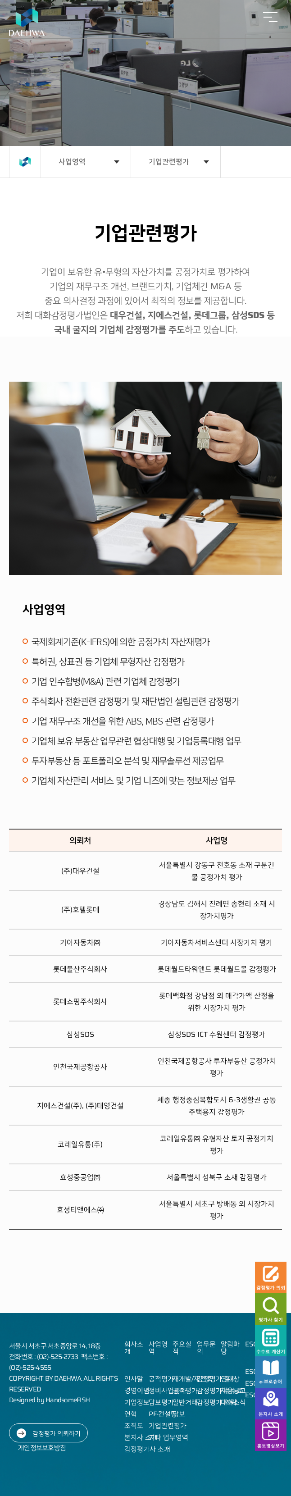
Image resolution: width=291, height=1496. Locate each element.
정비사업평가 (167, 1390)
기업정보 (137, 1402)
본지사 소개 (141, 1437)
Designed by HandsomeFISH (49, 1400)
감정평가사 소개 (147, 1449)
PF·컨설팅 (163, 1414)
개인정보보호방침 (42, 1447)
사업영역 (72, 161)
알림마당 (230, 1348)
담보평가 (161, 1402)
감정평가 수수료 (220, 1390)
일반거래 (185, 1402)
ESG (251, 1344)
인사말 (133, 1378)
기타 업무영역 (168, 1437)
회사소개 (133, 1348)
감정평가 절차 (216, 1378)
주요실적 (182, 1348)
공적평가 (161, 1378)
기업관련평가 (169, 161)
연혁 (130, 1414)
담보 (179, 1414)
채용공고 (233, 1390)
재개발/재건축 (193, 1378)
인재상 (230, 1378)
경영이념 (137, 1390)
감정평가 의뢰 (216, 1402)
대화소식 (233, 1402)
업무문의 (206, 1348)
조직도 (133, 1425)
